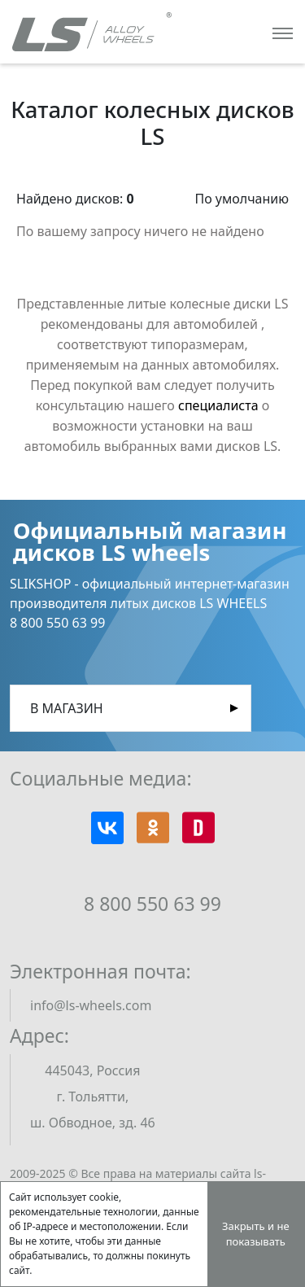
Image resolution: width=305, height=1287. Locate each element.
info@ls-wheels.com (90, 1005)
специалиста (218, 405)
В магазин (66, 708)
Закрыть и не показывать (256, 1234)
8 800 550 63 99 (152, 904)
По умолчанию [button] (241, 199)
